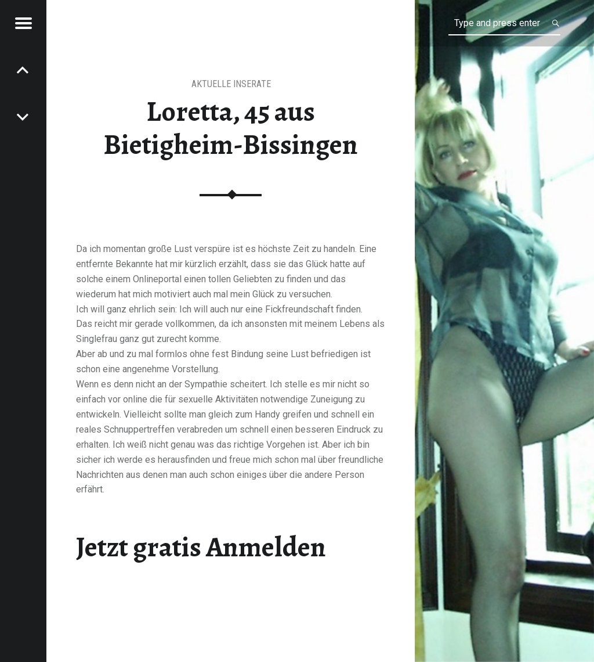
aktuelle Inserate (231, 83)
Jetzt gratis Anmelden (201, 547)
